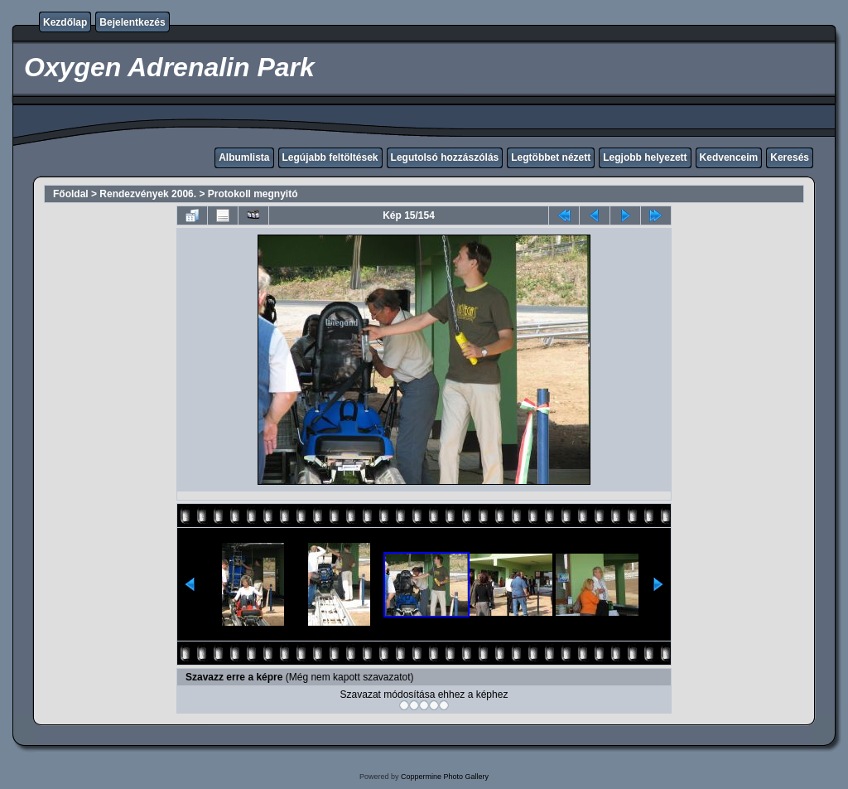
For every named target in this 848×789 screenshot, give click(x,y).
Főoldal (71, 194)
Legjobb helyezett (645, 157)
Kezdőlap (65, 22)
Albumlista (244, 157)
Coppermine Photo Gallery (445, 776)
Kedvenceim (729, 157)
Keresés (789, 157)
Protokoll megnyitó (253, 194)
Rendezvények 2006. (147, 194)
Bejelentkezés (132, 22)
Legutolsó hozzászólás (445, 157)
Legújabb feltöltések (330, 157)
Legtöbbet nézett (550, 157)
